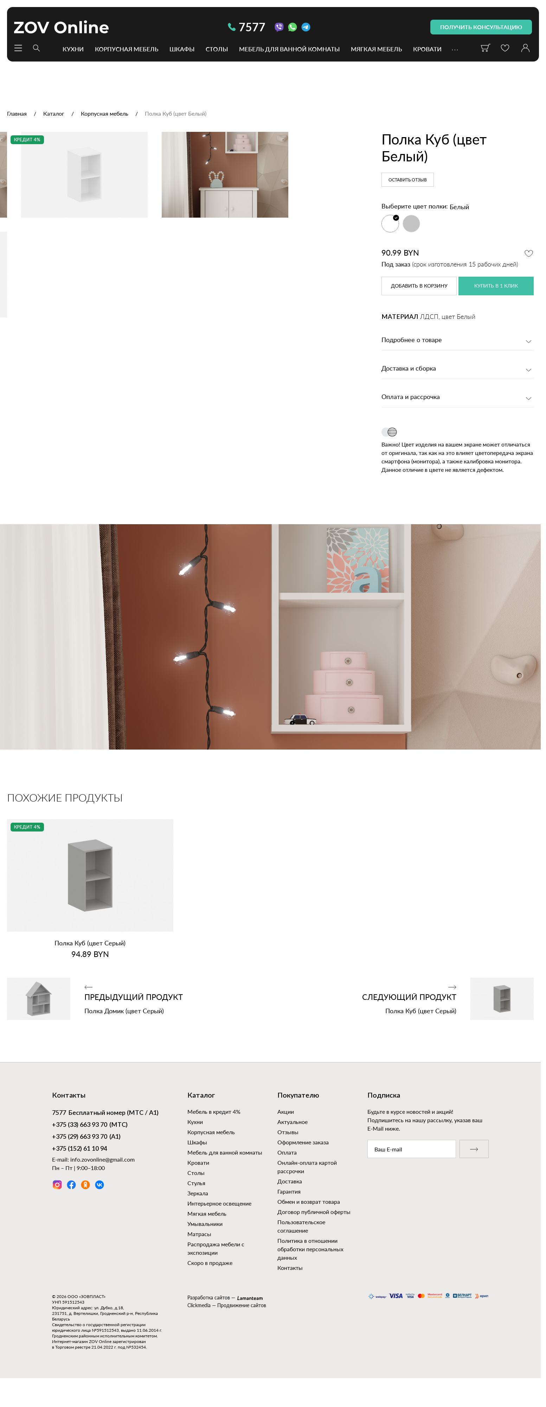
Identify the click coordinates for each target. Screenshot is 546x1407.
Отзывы (287, 1154)
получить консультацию (481, 27)
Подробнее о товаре (411, 340)
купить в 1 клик (496, 286)
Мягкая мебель (376, 48)
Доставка (289, 1203)
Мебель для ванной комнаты (289, 48)
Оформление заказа (303, 1164)
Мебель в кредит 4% (213, 1133)
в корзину (419, 286)
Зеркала (197, 1215)
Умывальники (205, 1245)
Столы (217, 48)
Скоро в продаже (209, 1284)
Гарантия (289, 1213)
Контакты (290, 1289)
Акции (285, 1133)
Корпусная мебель (126, 48)
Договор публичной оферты (314, 1234)
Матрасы (199, 1256)
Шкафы (181, 48)
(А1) (86, 1159)
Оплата (287, 1174)
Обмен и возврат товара (308, 1223)
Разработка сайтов (208, 1320)
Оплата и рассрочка (410, 397)
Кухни (73, 48)
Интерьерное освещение (219, 1225)
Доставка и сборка (408, 369)
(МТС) (90, 1147)
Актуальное (292, 1144)
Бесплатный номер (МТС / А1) (105, 1135)
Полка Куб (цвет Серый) (90, 965)
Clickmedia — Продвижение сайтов (226, 1327)
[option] (180, 249)
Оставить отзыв (407, 180)
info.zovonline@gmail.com (102, 1181)
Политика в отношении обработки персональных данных (310, 1271)
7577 (246, 27)
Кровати (427, 48)
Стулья (196, 1205)
